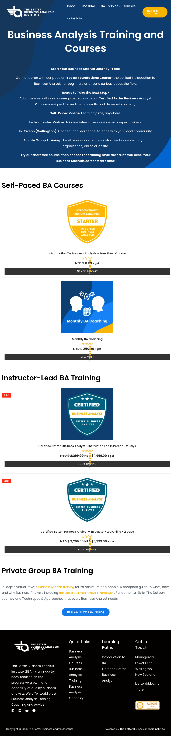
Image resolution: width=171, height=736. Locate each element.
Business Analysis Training (76, 675)
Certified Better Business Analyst (114, 675)
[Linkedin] (13, 710)
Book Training (87, 464)
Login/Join (74, 18)
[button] (154, 12)
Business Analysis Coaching (76, 692)
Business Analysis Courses (76, 657)
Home (70, 6)
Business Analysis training (58, 587)
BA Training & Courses (118, 6)
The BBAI (88, 6)
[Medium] (20, 710)
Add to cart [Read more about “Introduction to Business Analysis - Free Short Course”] (89, 271)
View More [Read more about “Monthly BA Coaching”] (87, 357)
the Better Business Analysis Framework (97, 592)
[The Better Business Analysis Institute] (30, 12)
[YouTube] (27, 710)
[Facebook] (34, 710)
